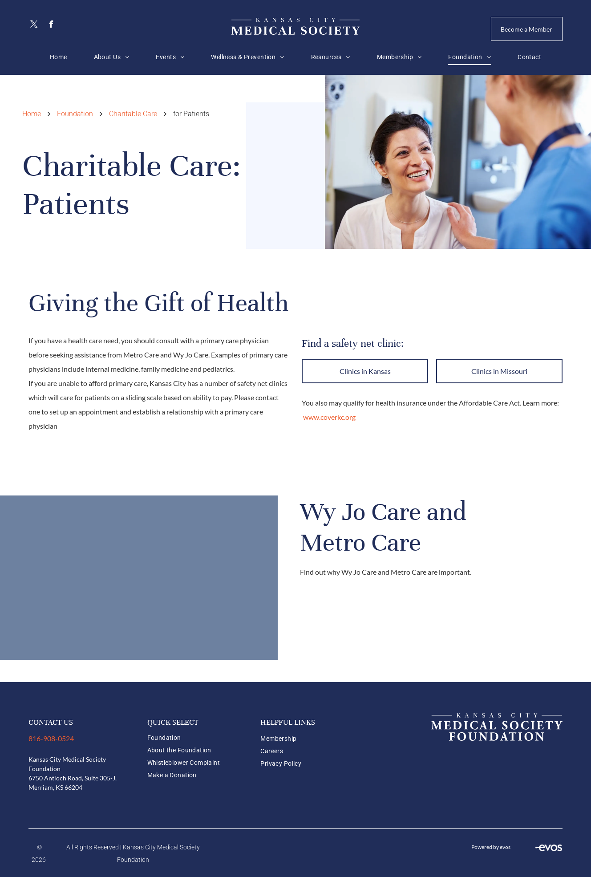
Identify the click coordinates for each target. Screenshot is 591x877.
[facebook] (51, 25)
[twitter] (34, 25)
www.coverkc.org (329, 417)
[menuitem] (58, 57)
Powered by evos (490, 847)
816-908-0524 (51, 738)
